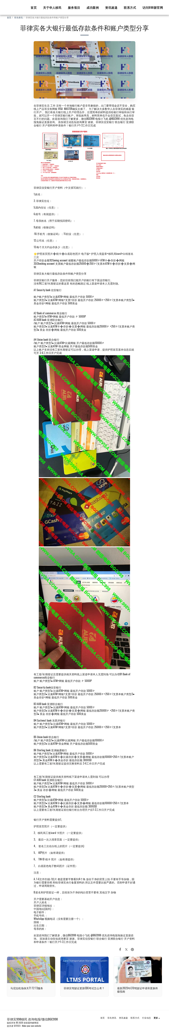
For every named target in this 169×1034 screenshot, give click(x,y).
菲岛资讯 (18, 17)
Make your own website (31, 1025)
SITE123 (17, 1025)
